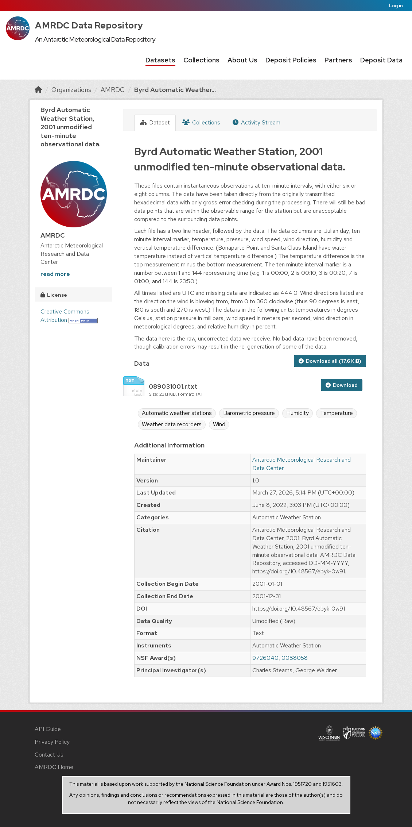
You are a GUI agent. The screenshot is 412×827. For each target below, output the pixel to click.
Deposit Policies (290, 60)
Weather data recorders (172, 424)
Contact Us (49, 754)
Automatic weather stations (177, 413)
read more (55, 274)
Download (342, 385)
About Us (242, 60)
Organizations (71, 89)
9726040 (265, 658)
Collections (201, 60)
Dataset (155, 122)
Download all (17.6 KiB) (330, 361)
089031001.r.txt (173, 386)
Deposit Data (381, 60)
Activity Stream (256, 122)
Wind (219, 424)
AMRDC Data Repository (89, 25)
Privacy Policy (52, 742)
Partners (338, 60)
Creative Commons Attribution (64, 316)
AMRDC (113, 89)
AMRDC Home (54, 767)
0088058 (294, 658)
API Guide (48, 729)
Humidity (297, 413)
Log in (396, 6)
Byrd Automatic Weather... (175, 89)
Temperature (336, 413)
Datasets (160, 60)
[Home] (38, 89)
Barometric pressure (249, 413)
